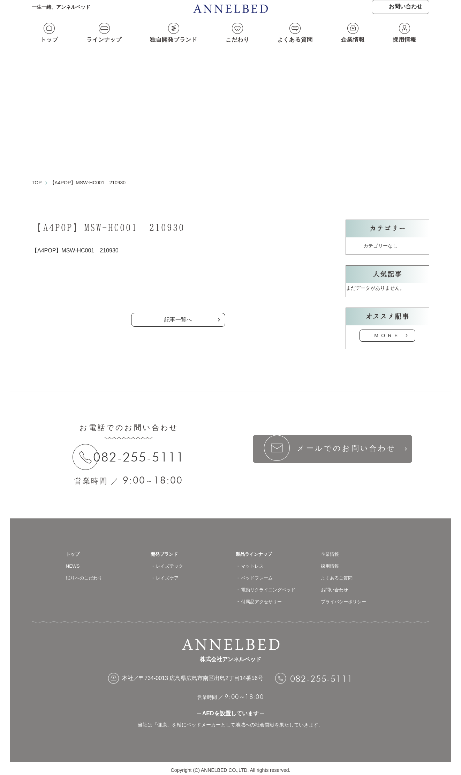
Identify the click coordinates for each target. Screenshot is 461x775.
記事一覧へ (178, 314)
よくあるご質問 (340, 574)
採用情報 (407, 48)
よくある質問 (296, 48)
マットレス (255, 562)
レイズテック (172, 562)
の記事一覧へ (178, 285)
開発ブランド (167, 550)
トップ (47, 48)
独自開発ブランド (173, 48)
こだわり (238, 48)
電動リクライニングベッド (274, 586)
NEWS (74, 562)
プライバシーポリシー (349, 598)
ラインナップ (102, 48)
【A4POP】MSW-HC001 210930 (75, 245)
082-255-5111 (145, 452)
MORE (387, 330)
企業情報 (355, 48)
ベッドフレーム (260, 574)
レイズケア (170, 574)
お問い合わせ (337, 586)
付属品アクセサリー (266, 598)
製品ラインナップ (258, 550)
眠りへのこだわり (88, 574)
